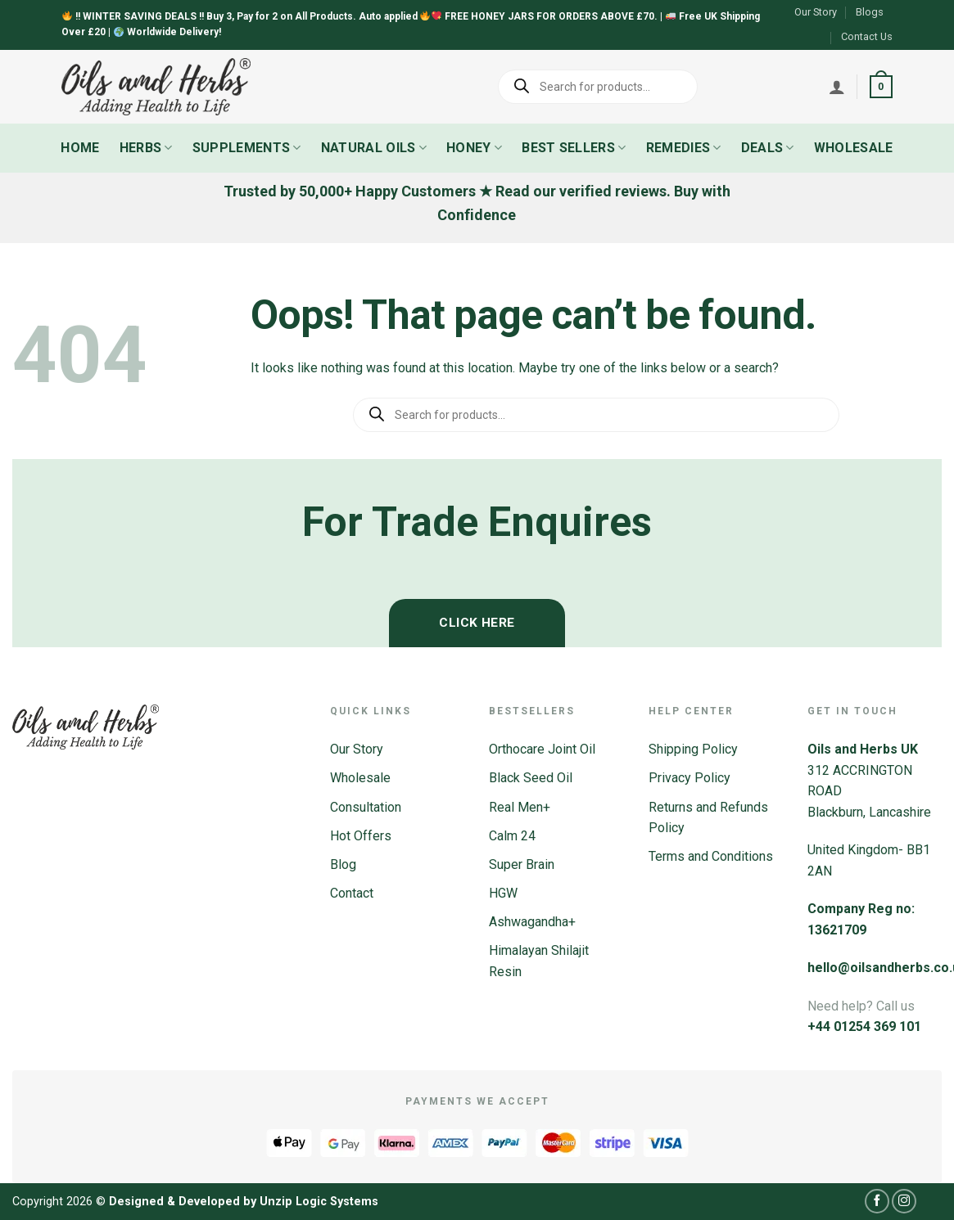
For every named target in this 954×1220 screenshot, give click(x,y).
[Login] (837, 87)
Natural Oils (374, 148)
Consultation (365, 807)
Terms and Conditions (711, 856)
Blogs (870, 12)
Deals (767, 148)
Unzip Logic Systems (319, 1202)
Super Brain (521, 864)
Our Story (815, 12)
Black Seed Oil (530, 778)
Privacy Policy (689, 778)
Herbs (146, 148)
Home (80, 147)
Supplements (246, 148)
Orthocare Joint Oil (542, 749)
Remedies (683, 148)
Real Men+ (519, 807)
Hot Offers (360, 836)
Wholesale (853, 147)
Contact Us (867, 36)
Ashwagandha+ (532, 922)
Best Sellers (574, 148)
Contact (351, 893)
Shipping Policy (693, 749)
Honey (474, 148)
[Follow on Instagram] (904, 1201)
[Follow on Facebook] (877, 1201)
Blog (343, 864)
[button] (881, 87)
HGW (503, 893)
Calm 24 (512, 836)
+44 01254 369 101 (864, 1026)
